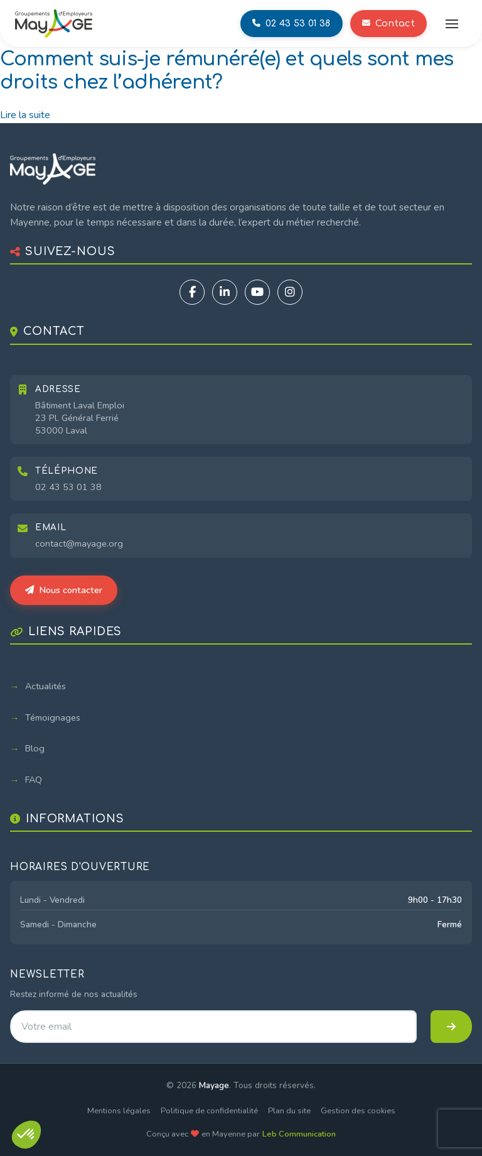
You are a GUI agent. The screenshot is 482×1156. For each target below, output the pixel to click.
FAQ (33, 779)
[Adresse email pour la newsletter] (213, 1026)
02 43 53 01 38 (68, 487)
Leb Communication (299, 1134)
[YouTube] (257, 292)
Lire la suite (25, 115)
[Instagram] (290, 292)
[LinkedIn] (224, 292)
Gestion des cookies (358, 1110)
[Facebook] (192, 292)
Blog (35, 748)
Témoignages (52, 717)
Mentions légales (119, 1110)
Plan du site (289, 1110)
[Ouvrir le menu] (452, 24)
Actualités (45, 686)
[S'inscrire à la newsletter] (451, 1026)
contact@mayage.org (79, 543)
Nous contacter (63, 590)
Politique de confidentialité (209, 1110)
